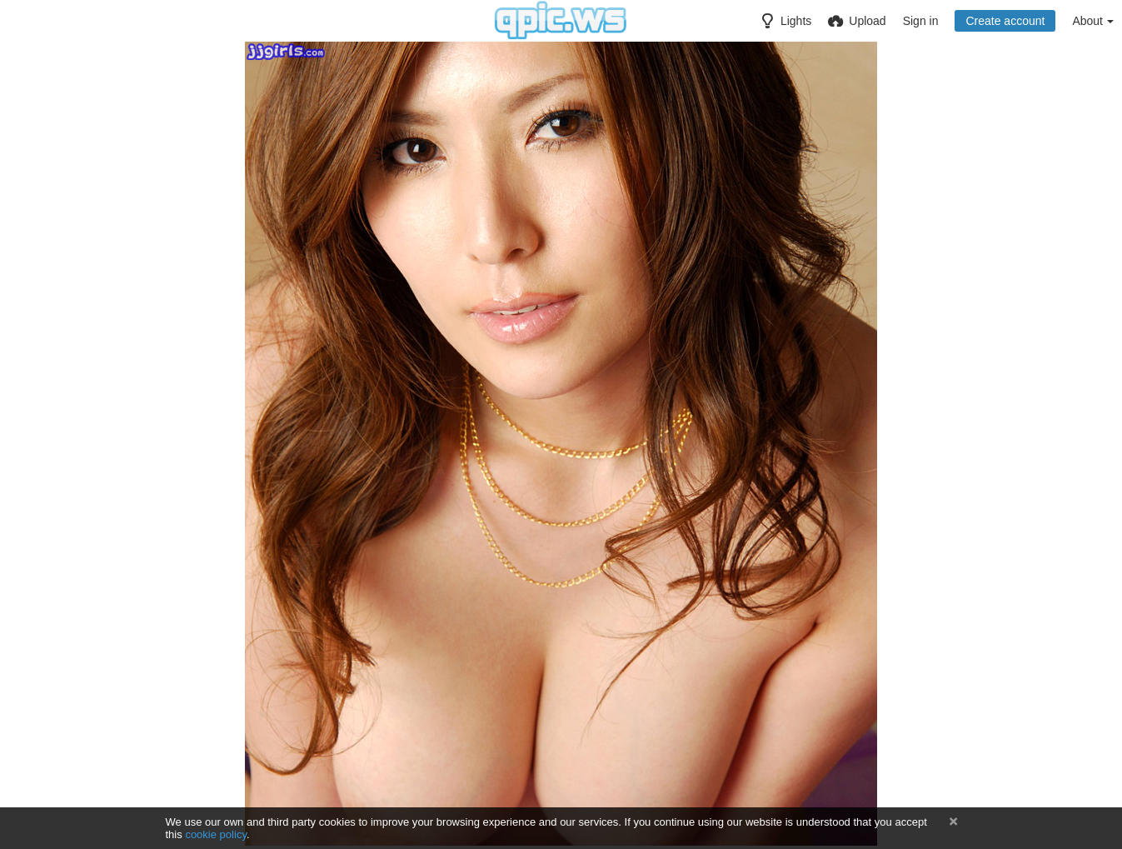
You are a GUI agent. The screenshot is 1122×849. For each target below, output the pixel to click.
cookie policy (216, 834)
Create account (1005, 20)
